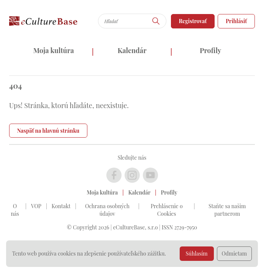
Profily (210, 50)
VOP (36, 206)
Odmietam (234, 253)
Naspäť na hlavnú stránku (48, 130)
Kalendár (131, 50)
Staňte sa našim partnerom (227, 209)
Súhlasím (197, 253)
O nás (15, 209)
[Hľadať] (156, 21)
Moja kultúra (53, 50)
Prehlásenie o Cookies (166, 209)
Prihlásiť (236, 21)
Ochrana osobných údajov (107, 209)
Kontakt (61, 206)
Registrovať (193, 21)
